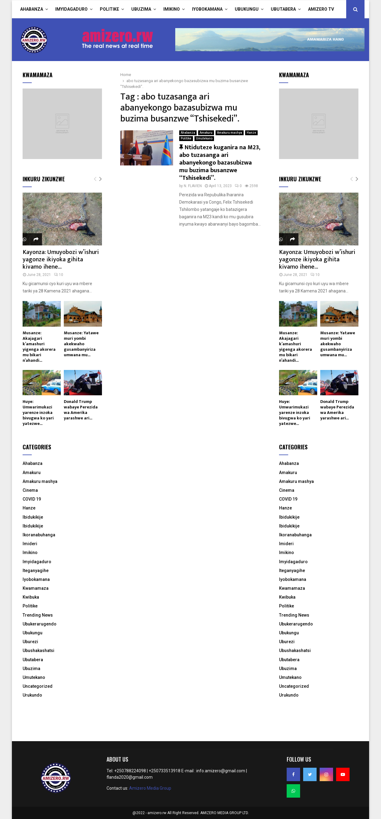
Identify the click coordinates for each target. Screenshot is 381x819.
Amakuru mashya (229, 132)
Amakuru (206, 132)
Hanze (251, 132)
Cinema (30, 490)
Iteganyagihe (36, 570)
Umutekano (204, 138)
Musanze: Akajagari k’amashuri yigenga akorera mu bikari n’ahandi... (39, 346)
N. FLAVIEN (193, 186)
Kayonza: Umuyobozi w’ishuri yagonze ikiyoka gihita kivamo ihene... (61, 259)
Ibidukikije (33, 517)
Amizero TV (321, 9)
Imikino (171, 9)
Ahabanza (31, 9)
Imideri (30, 543)
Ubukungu (247, 9)
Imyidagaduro (71, 9)
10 (58, 275)
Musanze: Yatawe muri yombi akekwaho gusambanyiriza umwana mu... (81, 343)
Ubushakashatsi (38, 650)
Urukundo (32, 695)
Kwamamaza (36, 588)
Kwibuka (31, 597)
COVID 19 (32, 499)
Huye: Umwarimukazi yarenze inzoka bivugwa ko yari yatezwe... (38, 412)
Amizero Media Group (150, 788)
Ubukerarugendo (39, 623)
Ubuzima (141, 9)
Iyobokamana (207, 9)
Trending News (38, 615)
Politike (109, 9)
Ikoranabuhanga (39, 534)
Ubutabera (283, 9)
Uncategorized (38, 686)
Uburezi (30, 641)
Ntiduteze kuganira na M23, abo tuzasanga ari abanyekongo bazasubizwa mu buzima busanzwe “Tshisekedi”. (219, 162)
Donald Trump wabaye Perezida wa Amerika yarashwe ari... (81, 410)
